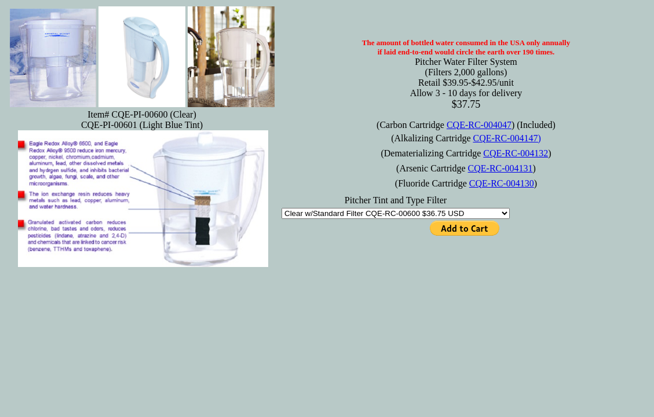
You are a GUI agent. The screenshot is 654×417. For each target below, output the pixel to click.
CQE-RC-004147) (506, 138)
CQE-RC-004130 (501, 183)
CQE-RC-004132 (515, 153)
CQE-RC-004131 (500, 168)
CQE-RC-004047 (479, 125)
